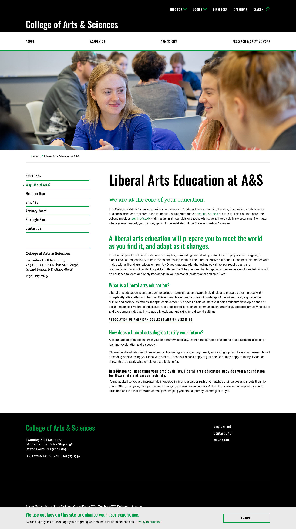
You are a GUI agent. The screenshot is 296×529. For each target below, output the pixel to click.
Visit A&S (32, 202)
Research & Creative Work (251, 41)
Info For (178, 9)
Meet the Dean (36, 193)
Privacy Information (148, 522)
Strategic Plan (36, 219)
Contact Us (33, 228)
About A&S (33, 175)
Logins (200, 9)
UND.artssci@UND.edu (43, 456)
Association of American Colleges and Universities (150, 319)
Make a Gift (221, 439)
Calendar (240, 9)
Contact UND (223, 433)
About (30, 41)
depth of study (141, 218)
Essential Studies (206, 213)
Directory (220, 9)
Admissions (169, 41)
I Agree (255, 518)
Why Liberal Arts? (38, 184)
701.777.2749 (71, 456)
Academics (97, 41)
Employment (222, 426)
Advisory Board (36, 210)
